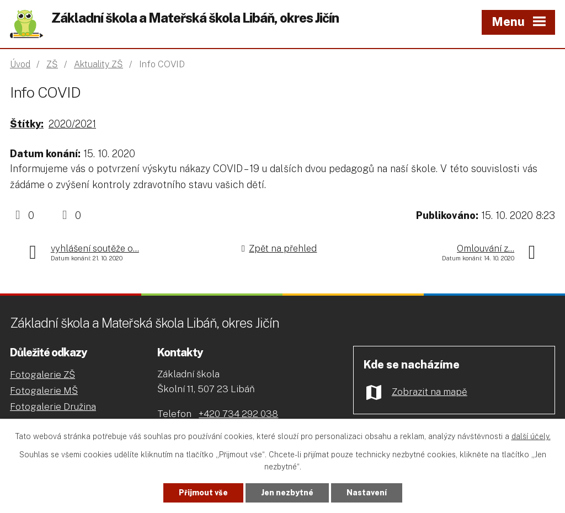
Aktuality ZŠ (98, 64)
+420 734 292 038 (238, 413)
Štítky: (27, 124)
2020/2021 (72, 124)
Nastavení (367, 492)
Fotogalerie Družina (53, 406)
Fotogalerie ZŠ (42, 374)
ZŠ (52, 64)
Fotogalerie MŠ (44, 390)
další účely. (531, 436)
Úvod (20, 64)
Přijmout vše (203, 492)
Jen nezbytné (287, 492)
